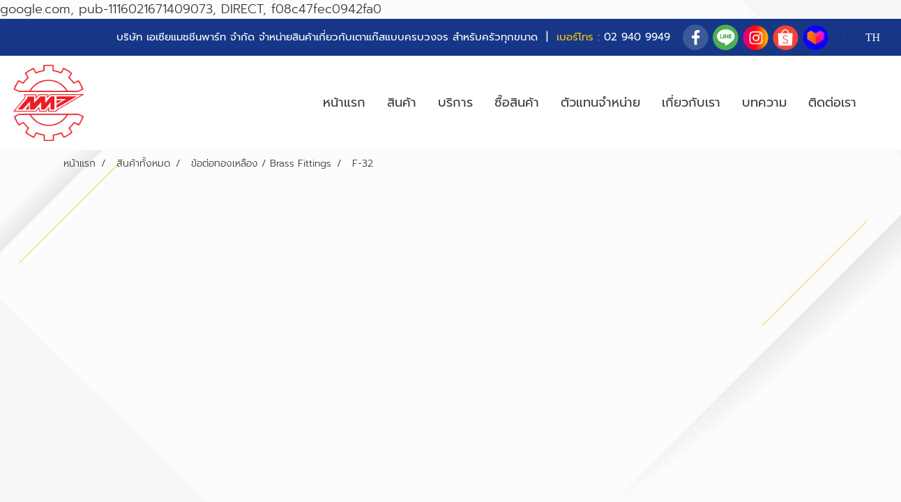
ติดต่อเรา (832, 102)
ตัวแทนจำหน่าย (600, 102)
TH (864, 37)
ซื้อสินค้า (516, 102)
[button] (879, 103)
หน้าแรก (344, 102)
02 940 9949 (637, 37)
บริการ (455, 102)
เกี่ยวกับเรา (691, 102)
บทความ (764, 102)
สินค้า (401, 102)
